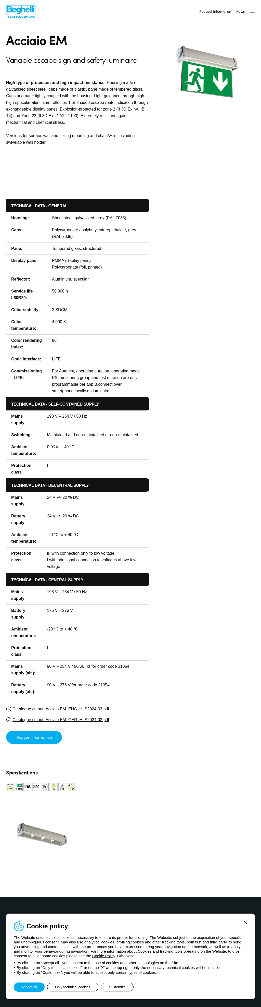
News (240, 11)
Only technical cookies (72, 987)
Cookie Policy (103, 956)
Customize (117, 987)
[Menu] (252, 11)
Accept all (29, 987)
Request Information (215, 11)
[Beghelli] (20, 11)
